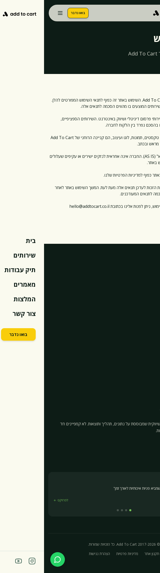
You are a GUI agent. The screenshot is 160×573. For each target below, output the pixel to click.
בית (153, 332)
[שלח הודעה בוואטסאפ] (13, 559)
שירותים (149, 342)
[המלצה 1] (86, 510)
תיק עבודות (146, 351)
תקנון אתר (107, 553)
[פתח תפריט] (16, 13)
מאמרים (149, 360)
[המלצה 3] (78, 510)
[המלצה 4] (74, 510)
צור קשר (149, 379)
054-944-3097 (134, 277)
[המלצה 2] (82, 510)
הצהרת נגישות (55, 553)
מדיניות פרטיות (83, 553)
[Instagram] (153, 443)
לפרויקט (16, 500)
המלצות (149, 370)
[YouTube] (143, 443)
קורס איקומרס (144, 388)
